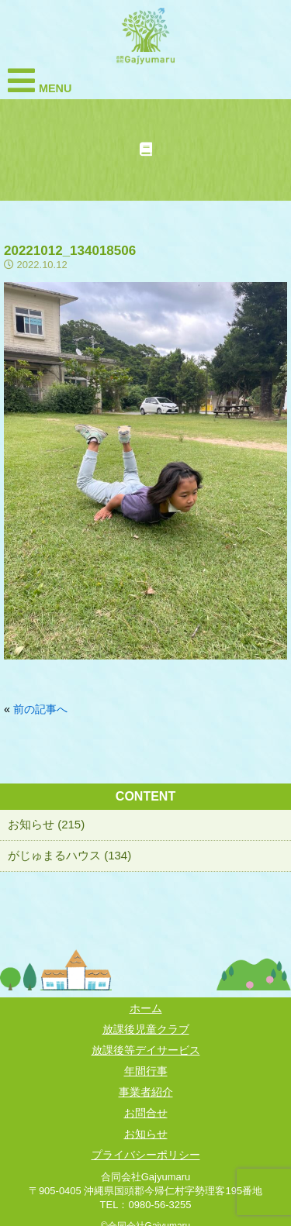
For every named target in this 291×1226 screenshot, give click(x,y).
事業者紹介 (146, 1092)
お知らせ (146, 1134)
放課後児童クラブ (145, 1029)
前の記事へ (40, 709)
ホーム (146, 1008)
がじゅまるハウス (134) (69, 855)
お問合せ (146, 1113)
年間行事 (146, 1071)
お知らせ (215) (46, 824)
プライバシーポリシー (146, 1155)
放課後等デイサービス (146, 1050)
